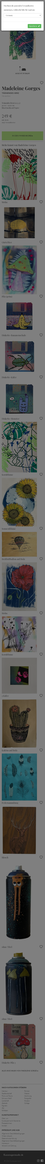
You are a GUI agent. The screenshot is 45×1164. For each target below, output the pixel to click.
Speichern (34, 26)
